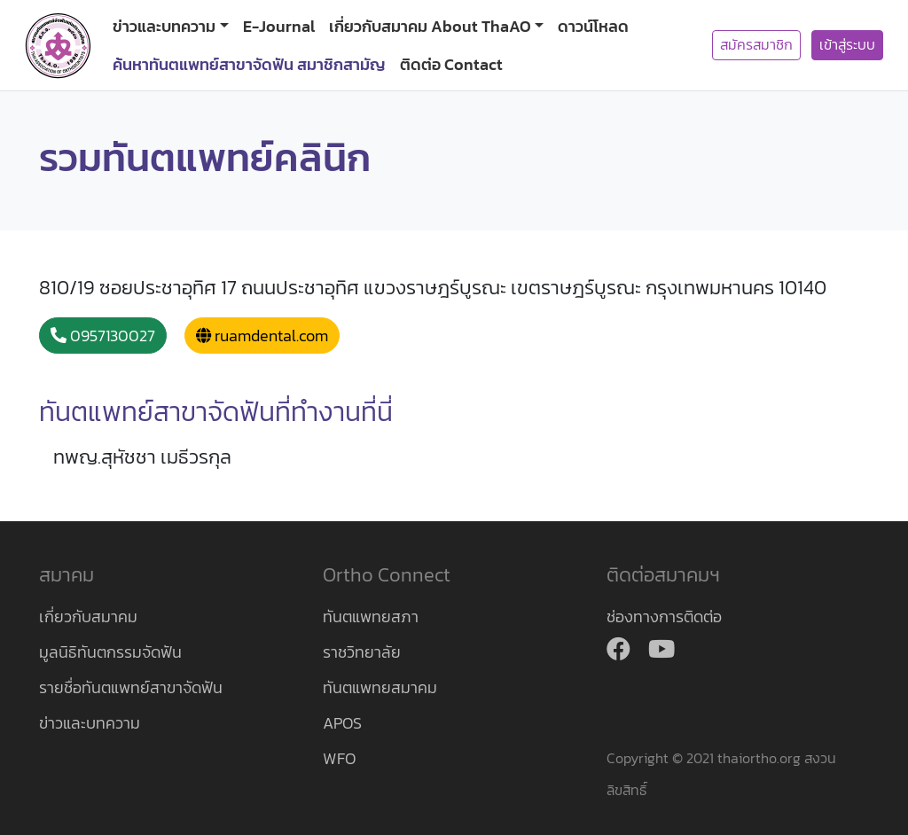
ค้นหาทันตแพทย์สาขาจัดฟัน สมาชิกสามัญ (249, 64)
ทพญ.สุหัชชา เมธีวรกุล (142, 457)
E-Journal (279, 26)
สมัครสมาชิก (756, 45)
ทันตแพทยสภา (371, 616)
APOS (342, 723)
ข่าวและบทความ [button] (164, 26)
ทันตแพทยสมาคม (380, 687)
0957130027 (103, 335)
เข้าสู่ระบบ (847, 45)
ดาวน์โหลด (593, 26)
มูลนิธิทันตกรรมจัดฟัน (110, 652)
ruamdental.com (262, 335)
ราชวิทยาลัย (362, 652)
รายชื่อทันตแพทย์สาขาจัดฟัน (131, 687)
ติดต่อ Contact (451, 64)
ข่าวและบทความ (89, 723)
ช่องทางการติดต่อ (664, 616)
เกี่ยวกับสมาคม (88, 616)
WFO (339, 758)
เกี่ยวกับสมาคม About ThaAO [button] (430, 26)
